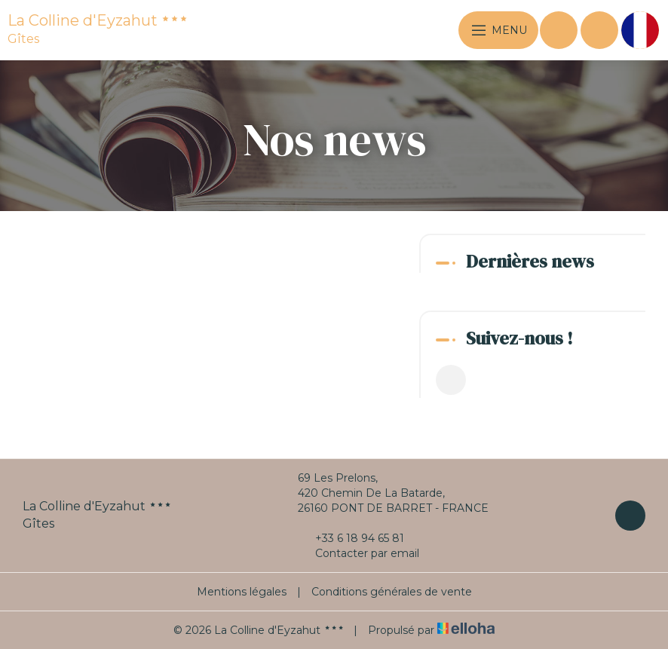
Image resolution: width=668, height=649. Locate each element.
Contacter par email (358, 553)
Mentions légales (242, 591)
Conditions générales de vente (391, 591)
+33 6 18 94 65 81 (351, 538)
